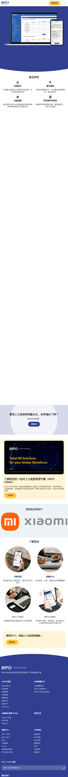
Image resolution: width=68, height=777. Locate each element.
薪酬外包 (50, 576)
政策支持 (37, 713)
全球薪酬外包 (39, 681)
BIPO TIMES (18, 617)
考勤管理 (18, 576)
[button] (54, 3)
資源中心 (5, 730)
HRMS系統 (6, 681)
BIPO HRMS (50, 617)
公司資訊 (37, 730)
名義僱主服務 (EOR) (10, 713)
